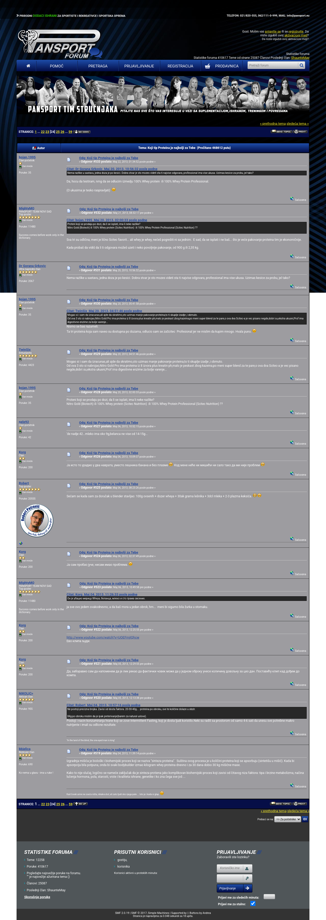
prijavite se (273, 31)
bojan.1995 (27, 157)
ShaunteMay (300, 58)
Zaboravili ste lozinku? (233, 857)
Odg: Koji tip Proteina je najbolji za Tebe (108, 158)
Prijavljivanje (139, 66)
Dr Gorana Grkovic (32, 266)
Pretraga (97, 66)
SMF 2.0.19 (122, 913)
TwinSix (25, 349)
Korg (22, 452)
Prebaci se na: (265, 819)
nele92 (24, 422)
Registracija (180, 66)
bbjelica (25, 749)
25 (58, 132)
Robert (24, 483)
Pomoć (56, 66)
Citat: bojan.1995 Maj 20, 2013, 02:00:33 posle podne (106, 220)
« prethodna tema (273, 123)
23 (47, 132)
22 (43, 132)
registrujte (296, 31)
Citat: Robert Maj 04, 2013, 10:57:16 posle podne (103, 705)
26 (62, 132)
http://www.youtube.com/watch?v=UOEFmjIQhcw (102, 637)
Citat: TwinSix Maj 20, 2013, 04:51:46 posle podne (104, 311)
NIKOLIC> (26, 693)
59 (70, 132)
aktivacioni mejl (295, 35)
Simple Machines (158, 913)
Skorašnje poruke (37, 897)
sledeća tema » (298, 123)
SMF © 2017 (139, 913)
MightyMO (26, 208)
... (39, 132)
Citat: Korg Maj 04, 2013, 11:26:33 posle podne (101, 594)
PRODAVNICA (220, 66)
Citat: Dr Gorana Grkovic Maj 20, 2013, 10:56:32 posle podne (111, 169)
